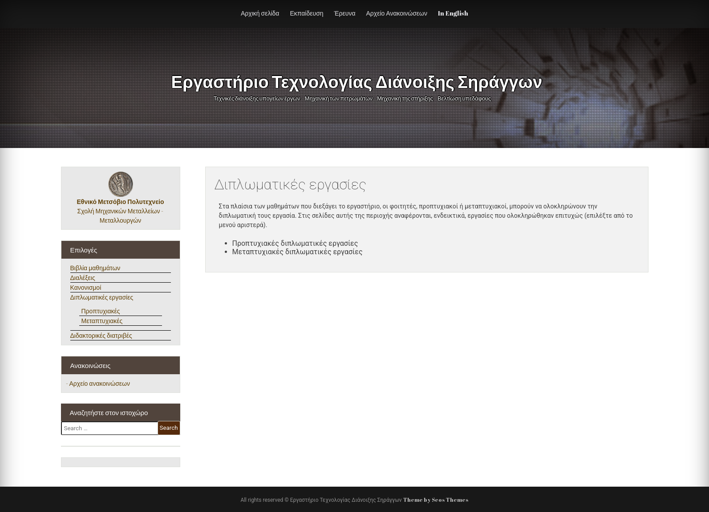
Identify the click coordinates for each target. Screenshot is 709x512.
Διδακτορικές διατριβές (101, 335)
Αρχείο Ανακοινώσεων (396, 13)
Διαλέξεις (82, 277)
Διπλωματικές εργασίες (102, 297)
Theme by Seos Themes (436, 499)
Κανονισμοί (85, 287)
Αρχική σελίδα (260, 13)
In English (453, 13)
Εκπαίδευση (306, 13)
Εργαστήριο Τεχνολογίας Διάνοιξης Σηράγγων (350, 81)
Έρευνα (345, 13)
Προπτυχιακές (100, 311)
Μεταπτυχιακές (102, 320)
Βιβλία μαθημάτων (95, 268)
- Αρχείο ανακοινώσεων (98, 383)
